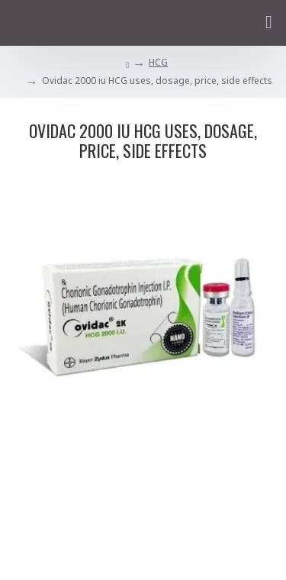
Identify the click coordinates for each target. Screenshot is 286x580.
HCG (158, 62)
